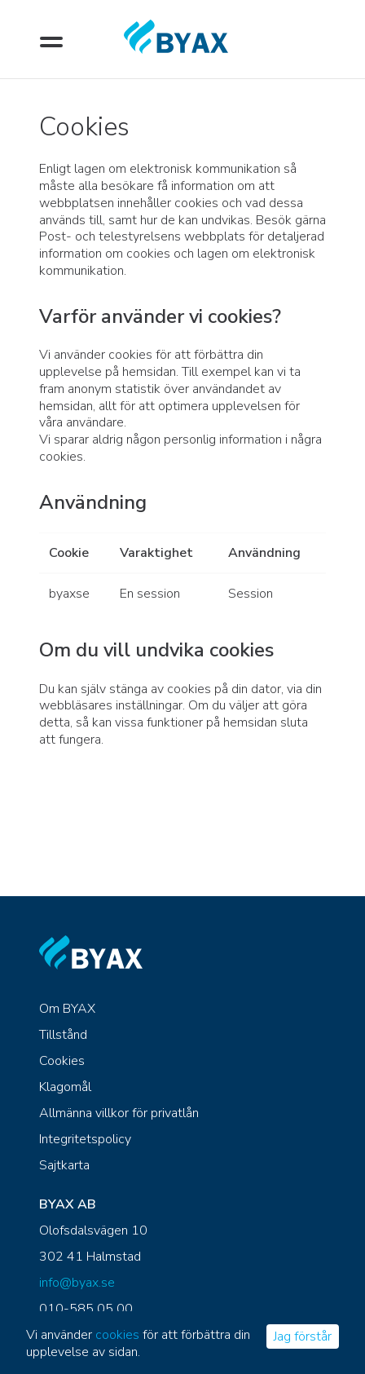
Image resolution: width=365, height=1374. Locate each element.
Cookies (62, 1061)
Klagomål (65, 1087)
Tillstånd (63, 1035)
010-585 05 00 (86, 1309)
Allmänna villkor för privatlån (119, 1113)
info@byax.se (77, 1283)
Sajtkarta (64, 1165)
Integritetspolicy (85, 1139)
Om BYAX (67, 1009)
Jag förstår (303, 1336)
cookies (117, 1335)
